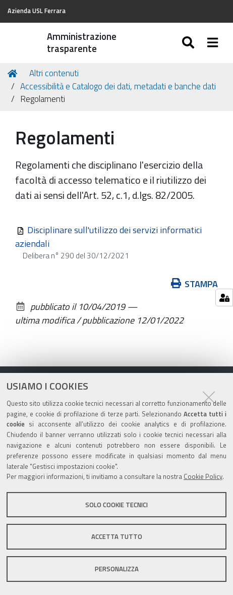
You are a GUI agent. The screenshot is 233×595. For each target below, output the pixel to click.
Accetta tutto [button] (116, 536)
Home (14, 73)
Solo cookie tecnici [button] (116, 505)
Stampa (194, 284)
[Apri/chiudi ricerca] (189, 43)
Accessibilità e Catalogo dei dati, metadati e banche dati (118, 86)
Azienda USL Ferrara (37, 11)
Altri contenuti (54, 73)
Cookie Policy (203, 476)
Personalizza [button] (117, 569)
